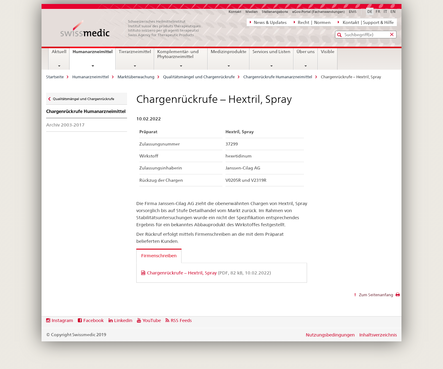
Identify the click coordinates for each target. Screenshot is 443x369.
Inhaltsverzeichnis (378, 335)
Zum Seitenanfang (375, 294)
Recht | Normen (312, 22)
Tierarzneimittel (135, 51)
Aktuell (59, 51)
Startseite (55, 76)
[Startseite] (134, 28)
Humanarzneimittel (94, 54)
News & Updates (268, 22)
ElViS (353, 12)
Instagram (62, 320)
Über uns (306, 51)
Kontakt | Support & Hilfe (366, 22)
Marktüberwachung (136, 76)
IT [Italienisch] (385, 11)
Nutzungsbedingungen (330, 335)
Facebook (93, 320)
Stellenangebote (275, 12)
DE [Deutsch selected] (369, 11)
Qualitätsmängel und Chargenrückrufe (199, 76)
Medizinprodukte (228, 51)
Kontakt (235, 12)
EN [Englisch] (393, 11)
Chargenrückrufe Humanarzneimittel (277, 76)
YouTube (151, 320)
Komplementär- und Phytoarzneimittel (178, 54)
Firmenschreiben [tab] (159, 255)
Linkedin (123, 320)
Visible (327, 51)
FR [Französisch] (378, 11)
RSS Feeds (181, 320)
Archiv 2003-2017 (65, 125)
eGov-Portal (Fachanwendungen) (318, 12)
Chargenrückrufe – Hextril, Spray (209, 273)
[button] (340, 35)
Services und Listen (271, 51)
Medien (251, 12)
